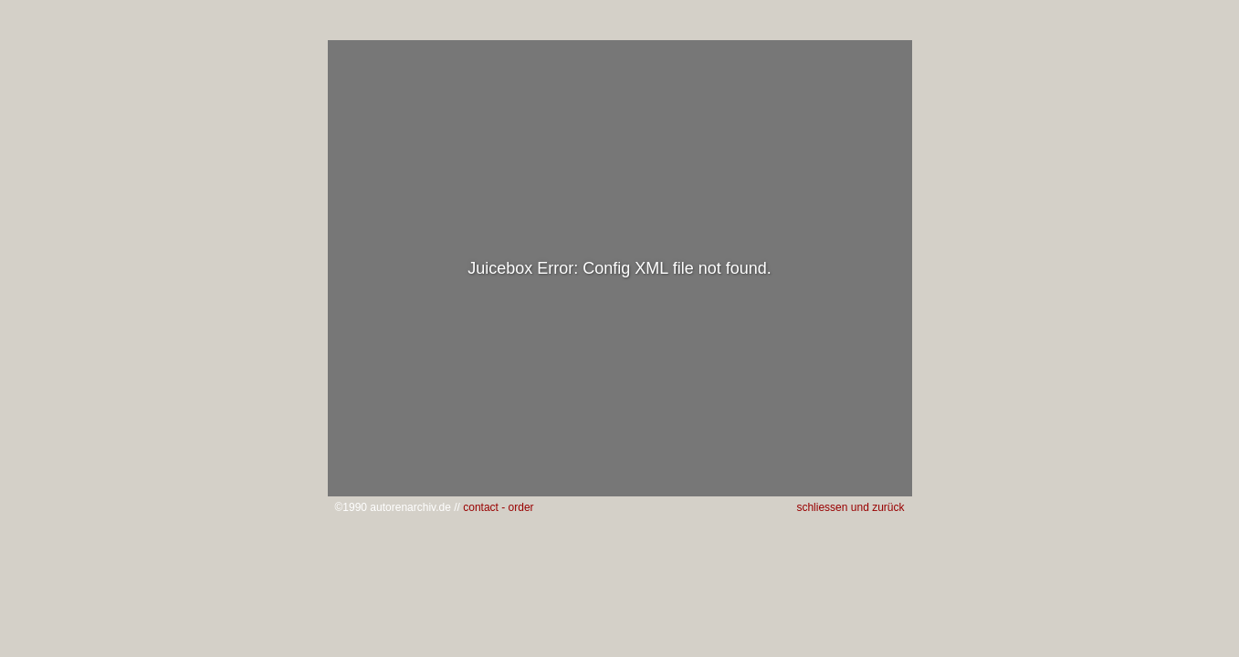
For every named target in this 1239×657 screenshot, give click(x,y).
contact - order (498, 507)
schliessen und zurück (850, 507)
